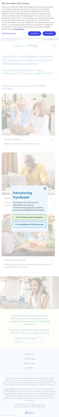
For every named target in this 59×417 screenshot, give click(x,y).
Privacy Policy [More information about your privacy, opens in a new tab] (19, 29)
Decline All (49, 33)
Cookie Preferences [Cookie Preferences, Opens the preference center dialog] (9, 33)
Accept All (34, 33)
